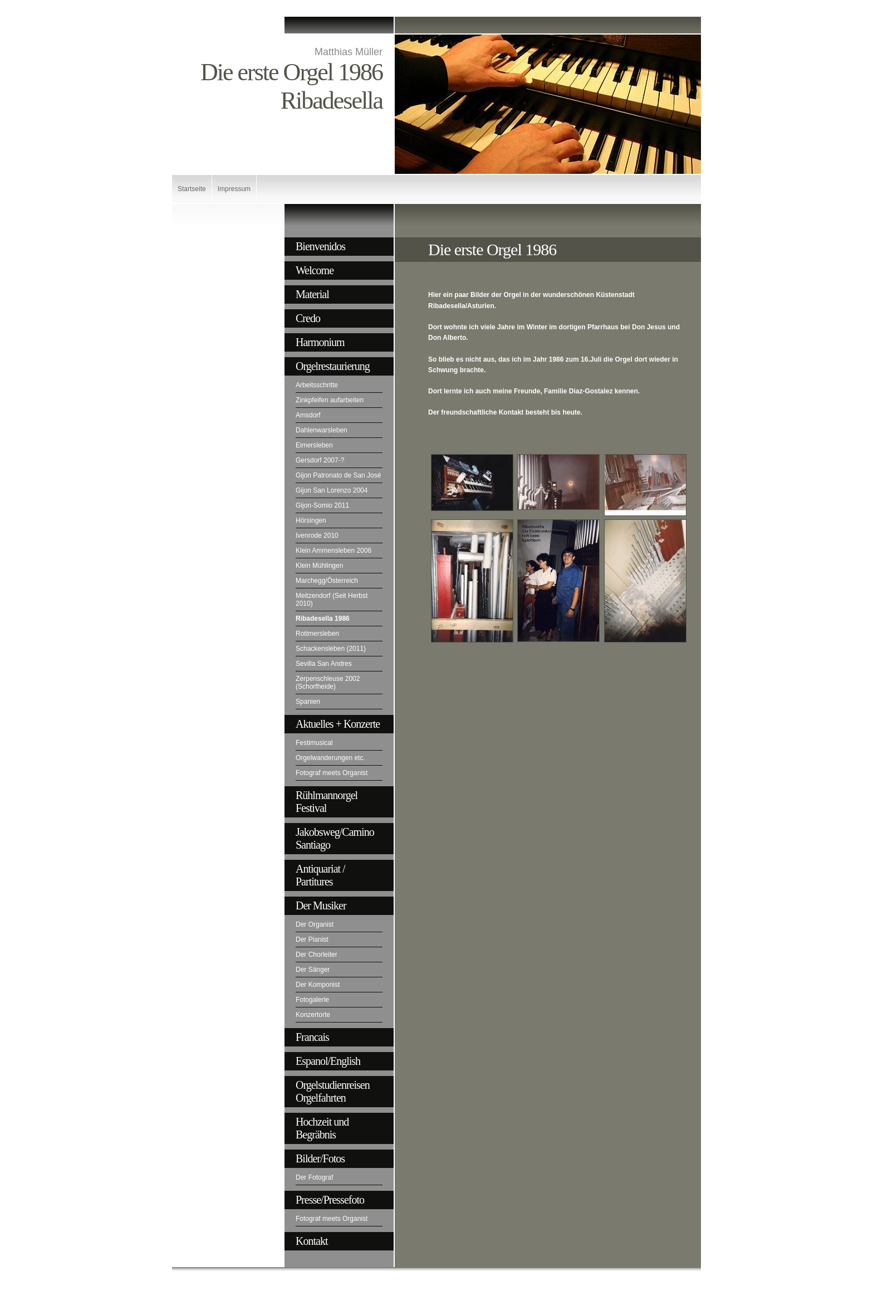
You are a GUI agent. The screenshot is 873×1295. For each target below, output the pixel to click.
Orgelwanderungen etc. (330, 758)
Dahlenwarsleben (321, 430)
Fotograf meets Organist (331, 773)
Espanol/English (328, 1061)
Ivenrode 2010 (317, 535)
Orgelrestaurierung (333, 366)
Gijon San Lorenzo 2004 (331, 490)
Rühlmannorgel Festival (326, 801)
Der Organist (314, 924)
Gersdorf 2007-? (320, 460)
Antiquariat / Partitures (320, 875)
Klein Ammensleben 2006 (333, 550)
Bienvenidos (320, 246)
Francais (312, 1037)
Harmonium (320, 342)
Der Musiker (321, 905)
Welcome (314, 270)
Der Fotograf (314, 1177)
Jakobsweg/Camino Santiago (335, 838)
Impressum (234, 189)
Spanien (308, 701)
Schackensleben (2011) (331, 649)
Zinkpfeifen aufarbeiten (330, 400)
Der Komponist (318, 985)
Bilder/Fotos (320, 1158)
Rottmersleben (317, 633)
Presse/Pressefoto (330, 1200)
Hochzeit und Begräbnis (322, 1128)
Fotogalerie (312, 1000)
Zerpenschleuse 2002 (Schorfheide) (328, 682)
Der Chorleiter (316, 954)
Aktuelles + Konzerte (338, 724)
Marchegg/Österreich (327, 581)
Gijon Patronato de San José (338, 475)
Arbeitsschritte (317, 385)
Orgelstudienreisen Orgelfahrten (333, 1091)
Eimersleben (314, 445)
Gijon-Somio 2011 (322, 505)
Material (312, 294)
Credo (308, 318)
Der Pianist (312, 939)
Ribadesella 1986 (323, 618)
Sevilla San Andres (324, 664)
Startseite (192, 189)
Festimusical (314, 743)
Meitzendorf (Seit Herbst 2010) (331, 599)
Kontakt (311, 1241)
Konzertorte (313, 1015)
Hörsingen (311, 520)
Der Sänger (313, 969)
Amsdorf (308, 415)
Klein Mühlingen (319, 565)
